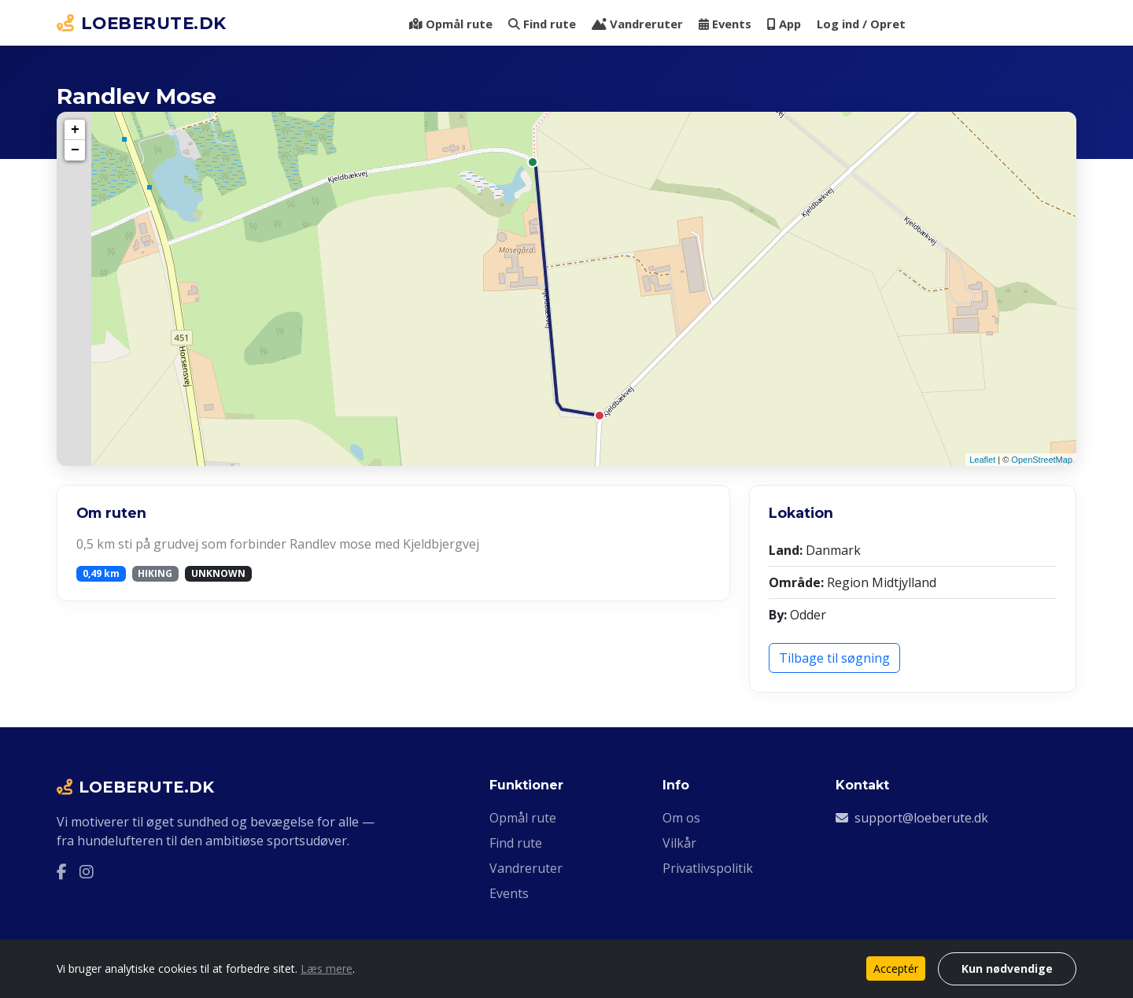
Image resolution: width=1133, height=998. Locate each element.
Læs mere (326, 968)
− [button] (75, 150)
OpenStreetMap (1041, 459)
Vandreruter (637, 23)
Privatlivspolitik (707, 868)
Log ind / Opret (861, 23)
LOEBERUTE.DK (142, 23)
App (784, 23)
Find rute (542, 23)
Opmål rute (451, 23)
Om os (681, 817)
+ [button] (75, 129)
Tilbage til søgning (834, 658)
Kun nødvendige (1007, 968)
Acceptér (895, 968)
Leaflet (982, 459)
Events (725, 23)
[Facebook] (62, 872)
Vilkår (679, 843)
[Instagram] (86, 872)
